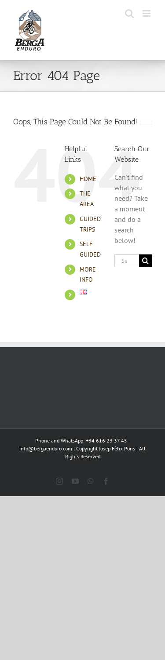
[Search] (145, 260)
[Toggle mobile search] (129, 13)
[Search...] (126, 260)
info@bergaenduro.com (45, 448)
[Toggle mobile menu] (147, 13)
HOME (88, 179)
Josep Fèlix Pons (117, 448)
